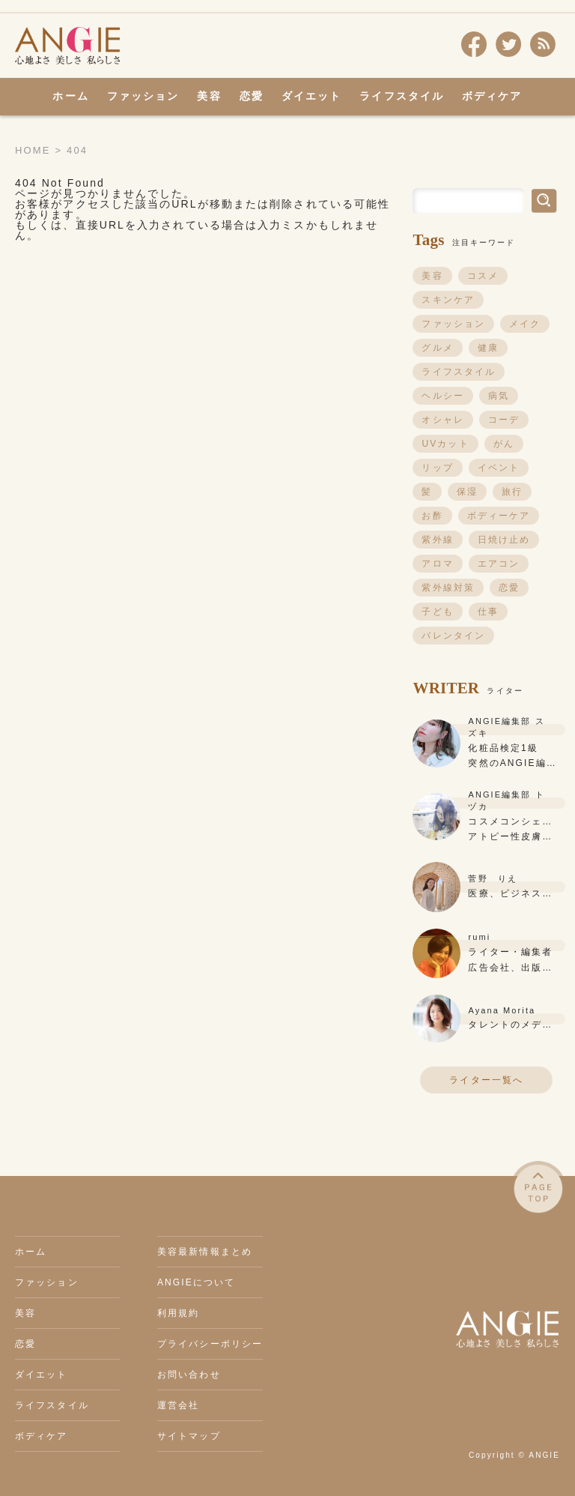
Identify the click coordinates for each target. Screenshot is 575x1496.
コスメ (483, 276)
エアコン (499, 563)
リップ (437, 467)
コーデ (504, 419)
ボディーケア (499, 515)
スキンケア (448, 300)
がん (503, 443)
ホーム (70, 96)
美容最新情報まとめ (204, 1251)
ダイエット (312, 96)
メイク (525, 324)
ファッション (143, 96)
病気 (498, 395)
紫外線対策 (448, 587)
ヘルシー (442, 395)
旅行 (512, 491)
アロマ (437, 563)
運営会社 (178, 1405)
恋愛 (252, 96)
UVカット (445, 443)
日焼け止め (504, 539)
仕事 (488, 611)
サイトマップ (189, 1436)
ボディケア (492, 96)
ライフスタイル (401, 96)
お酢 (432, 515)
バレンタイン (453, 635)
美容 (209, 96)
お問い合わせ (189, 1374)
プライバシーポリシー (210, 1344)
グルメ (437, 348)
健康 (488, 348)
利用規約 (178, 1313)
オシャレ (442, 419)
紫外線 (437, 539)
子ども (437, 611)
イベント (499, 467)
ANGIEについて (196, 1282)
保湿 (467, 491)
